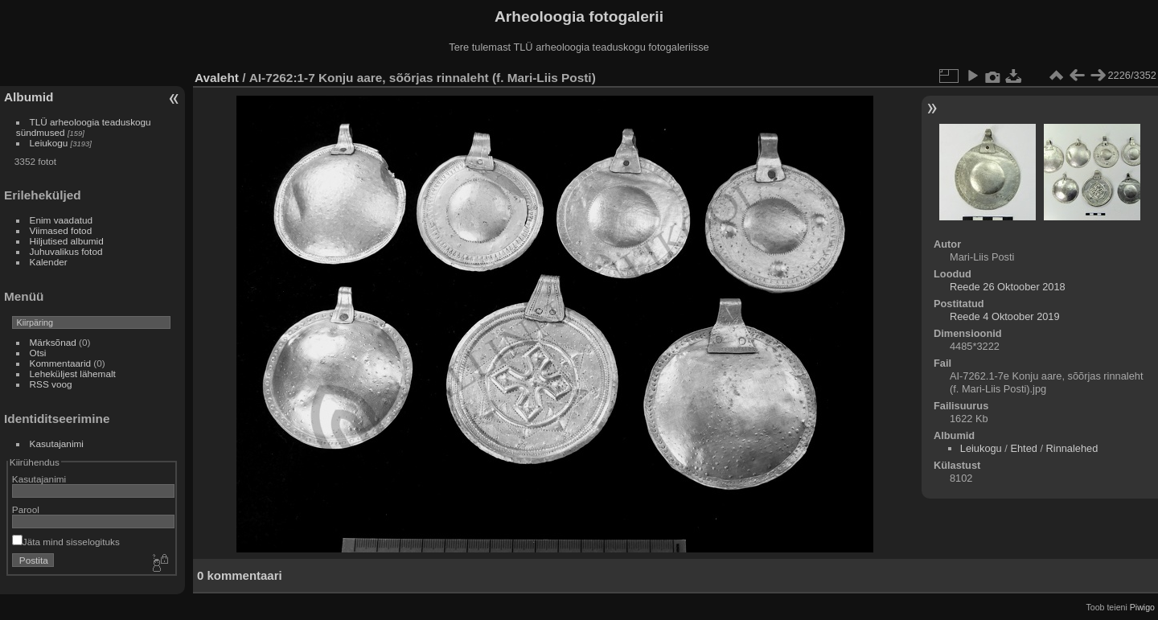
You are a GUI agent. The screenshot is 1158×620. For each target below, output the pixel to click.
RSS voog (51, 384)
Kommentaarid (61, 363)
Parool (25, 509)
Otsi (38, 352)
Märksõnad (53, 342)
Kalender (49, 262)
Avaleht (217, 77)
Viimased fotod (61, 230)
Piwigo (1142, 607)
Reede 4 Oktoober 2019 (1005, 316)
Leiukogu (49, 143)
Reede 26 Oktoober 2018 (1008, 287)
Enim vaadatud (61, 220)
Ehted (1023, 448)
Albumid (28, 97)
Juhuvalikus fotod (66, 251)
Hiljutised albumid (67, 241)
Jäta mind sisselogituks (66, 541)
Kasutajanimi (57, 443)
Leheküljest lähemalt (73, 373)
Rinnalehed (1072, 448)
